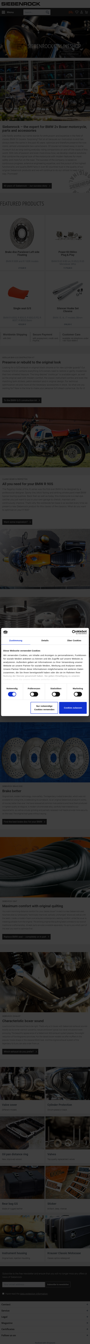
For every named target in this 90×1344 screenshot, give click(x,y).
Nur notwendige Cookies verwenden (44, 708)
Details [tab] (45, 640)
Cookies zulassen (73, 708)
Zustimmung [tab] (15, 640)
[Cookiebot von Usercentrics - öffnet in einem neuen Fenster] (74, 632)
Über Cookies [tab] (74, 640)
